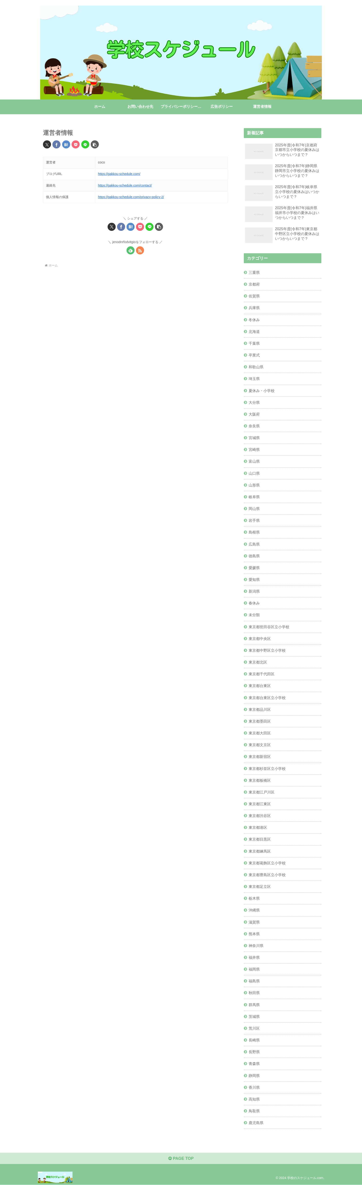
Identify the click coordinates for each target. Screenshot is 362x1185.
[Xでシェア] (47, 144)
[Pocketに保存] (76, 144)
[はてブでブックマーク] (66, 144)
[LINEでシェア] (85, 144)
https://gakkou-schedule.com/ (119, 174)
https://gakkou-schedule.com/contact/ (124, 185)
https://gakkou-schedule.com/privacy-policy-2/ (131, 197)
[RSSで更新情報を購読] (140, 250)
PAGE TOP (181, 1158)
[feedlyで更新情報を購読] (131, 250)
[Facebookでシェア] (56, 144)
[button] (95, 144)
